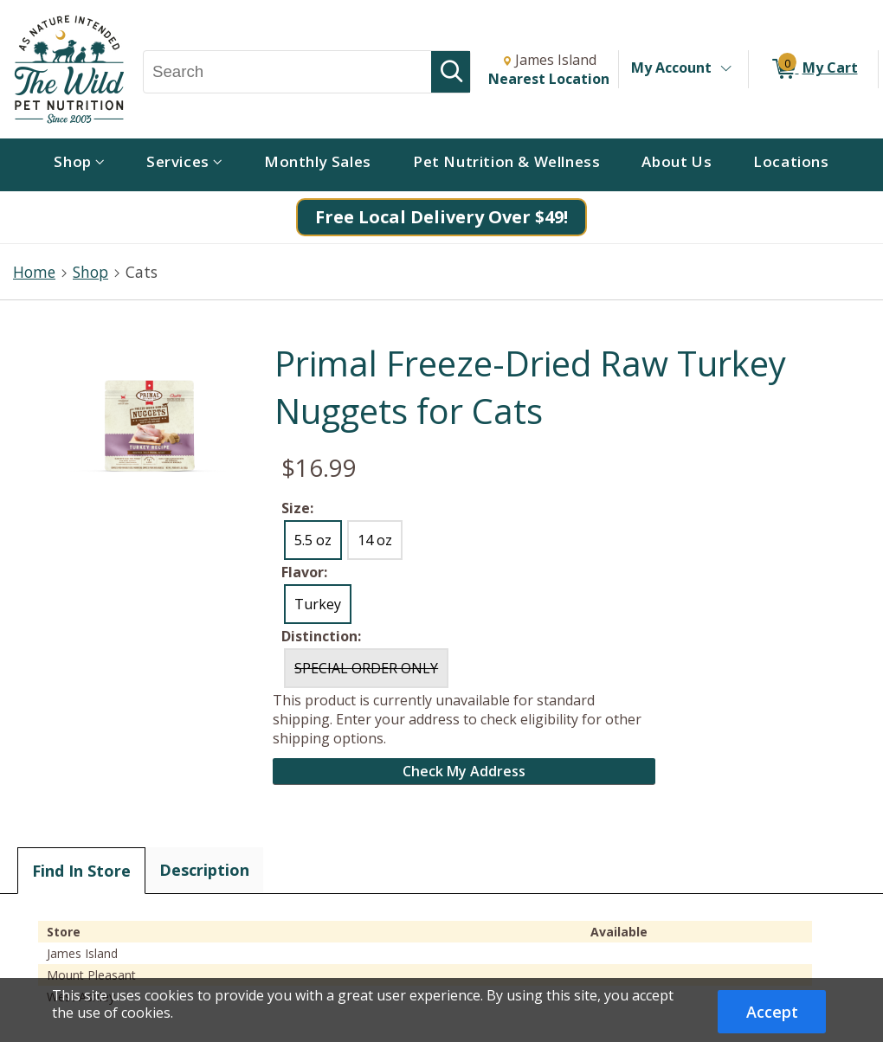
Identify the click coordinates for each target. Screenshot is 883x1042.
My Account (671, 67)
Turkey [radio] (317, 604)
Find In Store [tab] (81, 870)
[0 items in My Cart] (813, 69)
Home (34, 271)
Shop (90, 271)
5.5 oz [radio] (313, 540)
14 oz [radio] (375, 540)
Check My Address (464, 771)
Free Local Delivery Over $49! (441, 216)
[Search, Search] (287, 72)
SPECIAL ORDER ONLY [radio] (366, 668)
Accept (772, 1011)
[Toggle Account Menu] (725, 69)
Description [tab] (204, 869)
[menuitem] (79, 164)
